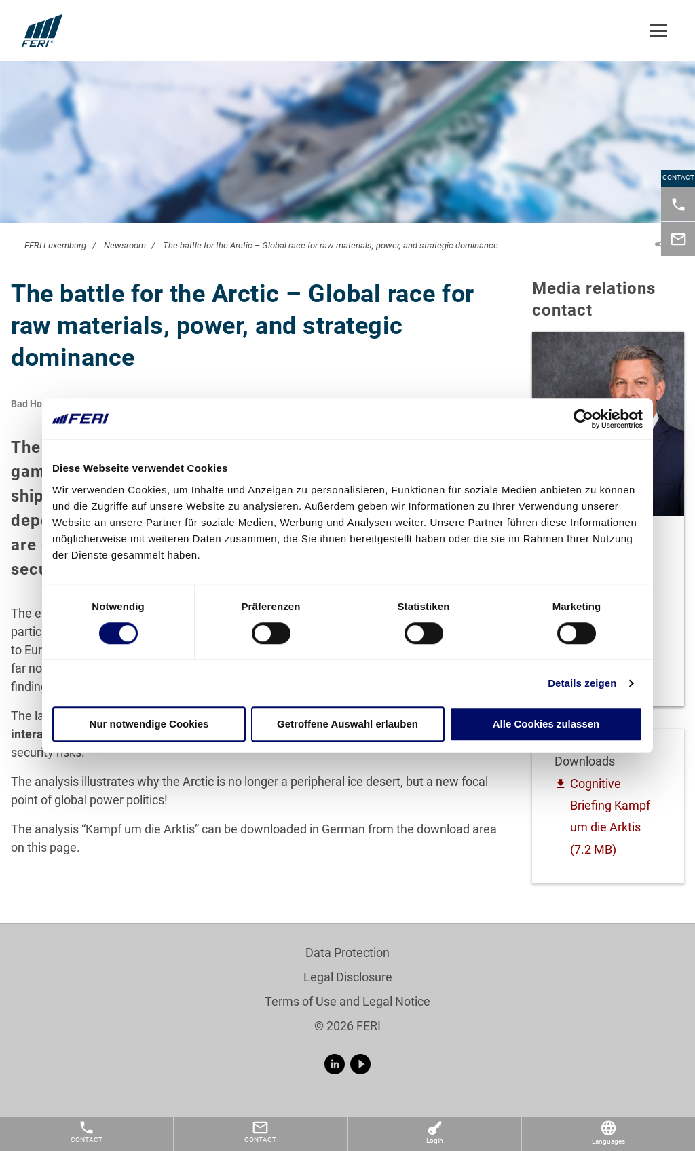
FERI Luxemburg (55, 245)
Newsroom (125, 245)
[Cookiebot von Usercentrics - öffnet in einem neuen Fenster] (583, 419)
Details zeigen (582, 683)
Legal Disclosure (347, 977)
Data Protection (347, 952)
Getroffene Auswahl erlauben (347, 724)
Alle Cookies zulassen (546, 724)
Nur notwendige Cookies (149, 724)
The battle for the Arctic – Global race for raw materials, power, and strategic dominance (330, 245)
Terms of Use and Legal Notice (347, 1001)
